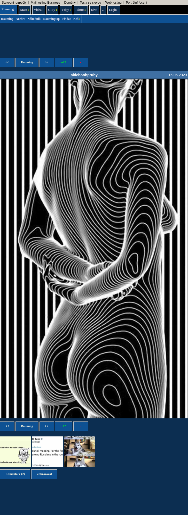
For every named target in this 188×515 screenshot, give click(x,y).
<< (7, 62)
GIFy (52, 10)
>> (47, 62)
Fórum (80, 10)
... (103, 10)
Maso (24, 10)
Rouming (8, 9)
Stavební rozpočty (14, 2)
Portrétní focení (136, 2)
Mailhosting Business (45, 2)
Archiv (20, 19)
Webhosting (113, 2)
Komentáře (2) (15, 474)
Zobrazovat (44, 474)
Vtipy (66, 10)
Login (114, 10)
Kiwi (94, 10)
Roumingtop (51, 19)
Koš (76, 19)
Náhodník (34, 19)
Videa (38, 10)
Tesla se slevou (90, 2)
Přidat (66, 19)
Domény (70, 2)
